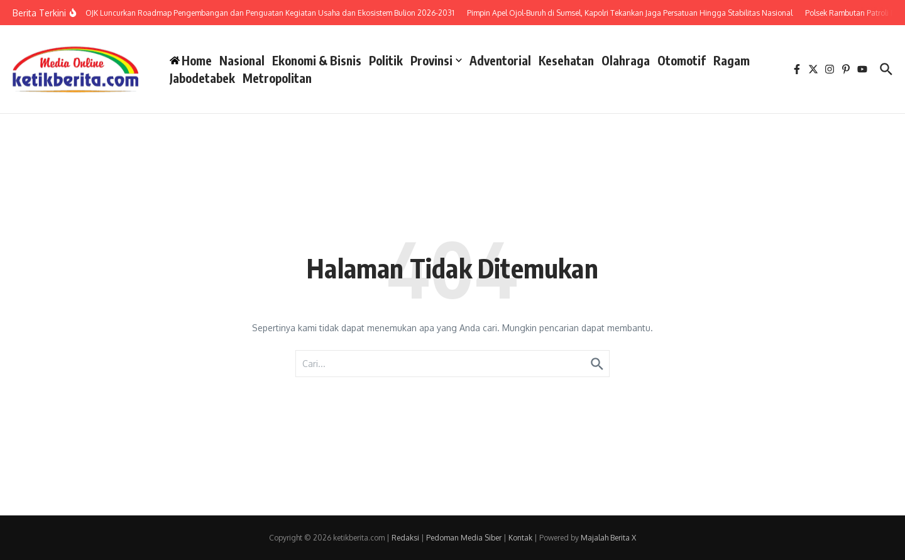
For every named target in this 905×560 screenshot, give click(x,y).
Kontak (520, 537)
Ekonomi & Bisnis (316, 60)
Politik (386, 60)
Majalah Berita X (608, 537)
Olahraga (625, 60)
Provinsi (436, 60)
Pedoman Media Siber (464, 537)
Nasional (242, 60)
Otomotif (681, 60)
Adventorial (500, 60)
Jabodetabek (202, 77)
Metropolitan (277, 77)
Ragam (731, 60)
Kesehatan (566, 60)
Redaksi (405, 537)
